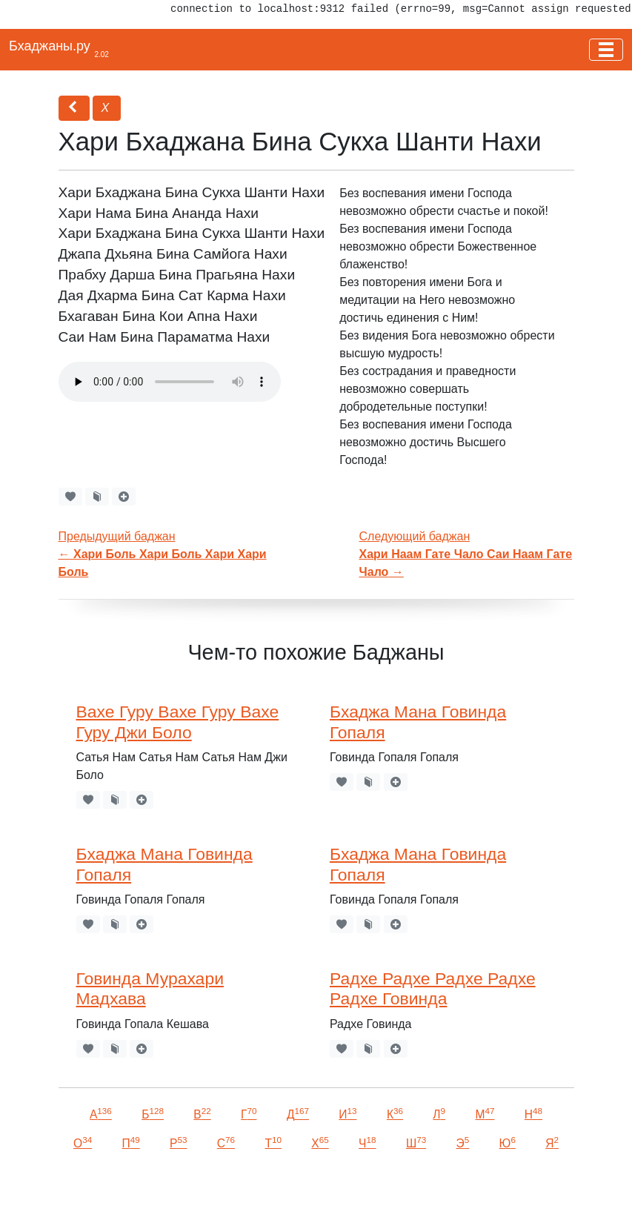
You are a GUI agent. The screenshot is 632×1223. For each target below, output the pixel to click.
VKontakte (181, 1190)
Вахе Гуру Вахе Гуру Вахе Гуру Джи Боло (177, 722)
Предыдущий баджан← (163, 554)
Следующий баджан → (466, 554)
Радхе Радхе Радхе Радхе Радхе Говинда (433, 989)
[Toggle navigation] (606, 50)
